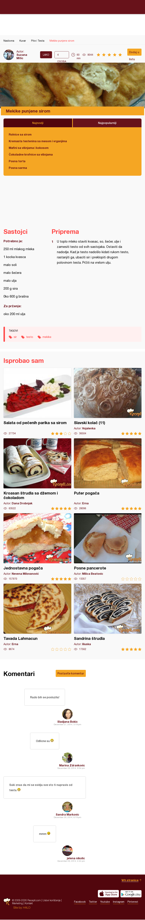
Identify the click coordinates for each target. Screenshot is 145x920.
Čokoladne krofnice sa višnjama (31, 154)
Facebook (80, 902)
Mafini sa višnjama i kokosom (29, 147)
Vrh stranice (130, 880)
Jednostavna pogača (37, 547)
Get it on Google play (130, 894)
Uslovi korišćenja (51, 900)
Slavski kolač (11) (108, 401)
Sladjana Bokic (67, 721)
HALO (26, 907)
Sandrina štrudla (108, 617)
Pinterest (132, 902)
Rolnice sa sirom (20, 134)
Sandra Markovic (67, 814)
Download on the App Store (108, 894)
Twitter (93, 902)
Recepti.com (72, 7)
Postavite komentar (70, 673)
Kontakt (29, 903)
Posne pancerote (108, 547)
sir (15, 336)
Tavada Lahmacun (37, 617)
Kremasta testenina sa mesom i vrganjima (38, 141)
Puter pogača (108, 474)
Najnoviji (37, 122)
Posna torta (17, 161)
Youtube (105, 902)
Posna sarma (18, 167)
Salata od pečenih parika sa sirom (37, 401)
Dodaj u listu (134, 53)
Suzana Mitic (21, 56)
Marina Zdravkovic (72, 765)
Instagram (118, 902)
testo (29, 336)
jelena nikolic (76, 858)
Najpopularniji (107, 122)
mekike (47, 336)
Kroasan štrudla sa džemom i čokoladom (37, 474)
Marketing (17, 903)
